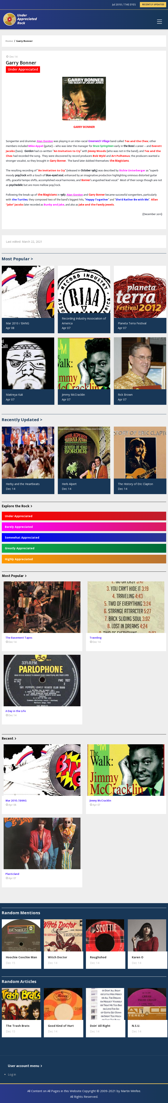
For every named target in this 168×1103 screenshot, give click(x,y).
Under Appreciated (18, 516)
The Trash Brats (18, 1026)
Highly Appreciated (19, 559)
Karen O (137, 957)
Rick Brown (125, 394)
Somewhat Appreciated (22, 537)
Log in (12, 1074)
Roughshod (98, 957)
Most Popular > (17, 259)
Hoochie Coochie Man (21, 957)
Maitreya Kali (14, 394)
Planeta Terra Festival (132, 323)
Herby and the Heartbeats (23, 484)
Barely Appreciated (19, 527)
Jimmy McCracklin (73, 394)
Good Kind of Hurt (61, 1026)
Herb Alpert (69, 484)
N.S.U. (136, 1026)
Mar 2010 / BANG (17, 323)
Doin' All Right (100, 1026)
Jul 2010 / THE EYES (124, 4)
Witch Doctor (57, 957)
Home (9, 41)
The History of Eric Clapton (135, 484)
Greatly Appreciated (19, 548)
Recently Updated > (22, 419)
